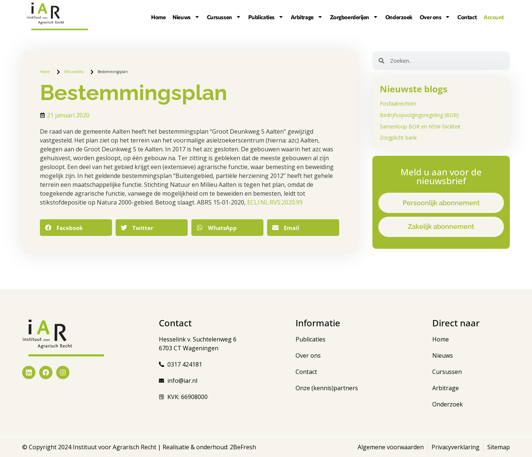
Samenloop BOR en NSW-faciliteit (420, 126)
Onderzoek (399, 17)
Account (494, 17)
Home (158, 17)
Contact (467, 17)
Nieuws (186, 17)
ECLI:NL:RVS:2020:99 (275, 202)
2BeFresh (242, 447)
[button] (76, 227)
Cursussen (224, 17)
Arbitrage (307, 17)
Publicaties (266, 17)
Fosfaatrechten (398, 103)
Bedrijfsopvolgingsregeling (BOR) (419, 114)
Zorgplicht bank (398, 137)
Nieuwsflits (73, 71)
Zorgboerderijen (354, 17)
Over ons (435, 17)
